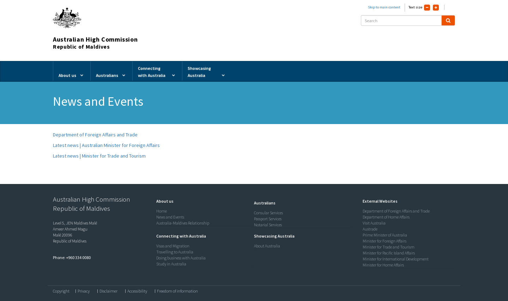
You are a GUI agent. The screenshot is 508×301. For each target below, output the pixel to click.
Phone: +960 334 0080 (72, 257)
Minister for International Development (396, 259)
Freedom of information (177, 291)
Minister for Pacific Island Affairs (389, 253)
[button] (163, 201)
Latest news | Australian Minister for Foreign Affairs (106, 145)
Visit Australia (374, 223)
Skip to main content (384, 7)
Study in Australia (171, 263)
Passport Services (268, 218)
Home (161, 211)
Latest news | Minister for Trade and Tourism (99, 156)
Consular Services (268, 212)
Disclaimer (108, 291)
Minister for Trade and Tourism (389, 247)
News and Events (170, 217)
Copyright (61, 291)
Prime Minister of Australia (385, 235)
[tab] (203, 201)
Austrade (370, 229)
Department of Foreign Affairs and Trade (95, 134)
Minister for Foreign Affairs (384, 241)
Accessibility (137, 291)
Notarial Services (268, 224)
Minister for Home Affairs (383, 265)
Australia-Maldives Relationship (182, 223)
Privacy (84, 291)
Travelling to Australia (174, 251)
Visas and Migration (172, 245)
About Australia (267, 245)
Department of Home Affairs (386, 217)
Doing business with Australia (181, 257)
